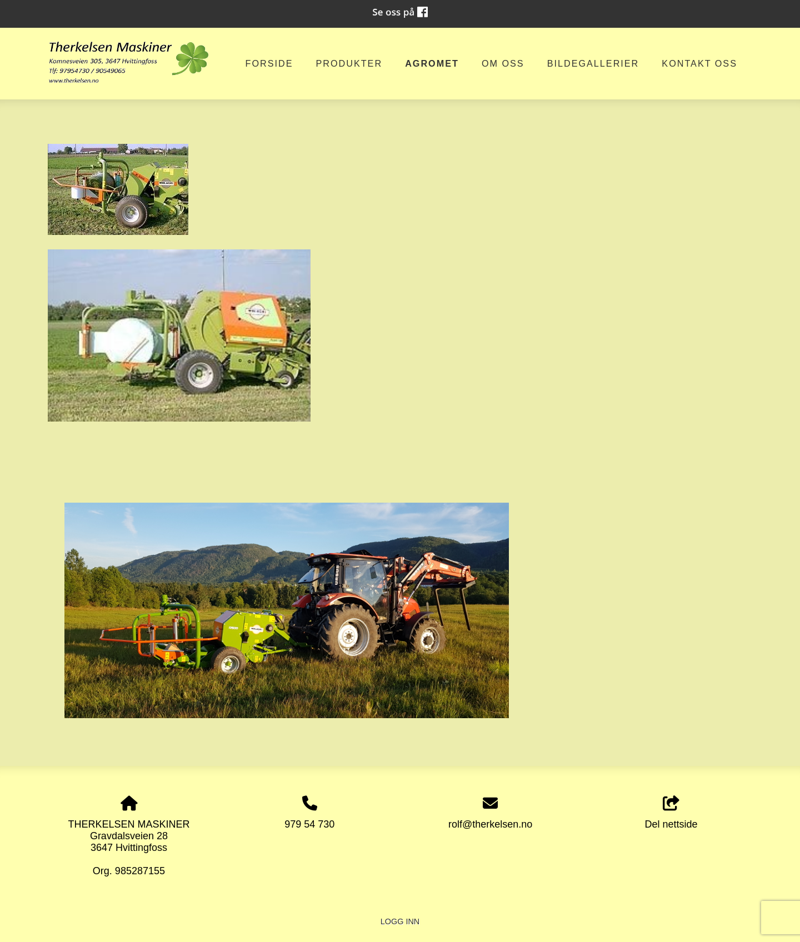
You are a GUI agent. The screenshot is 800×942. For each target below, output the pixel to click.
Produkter (349, 63)
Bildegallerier (593, 63)
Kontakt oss (699, 63)
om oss (503, 63)
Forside (269, 63)
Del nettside (671, 813)
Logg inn (400, 921)
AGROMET (432, 63)
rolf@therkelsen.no (490, 824)
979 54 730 (309, 824)
